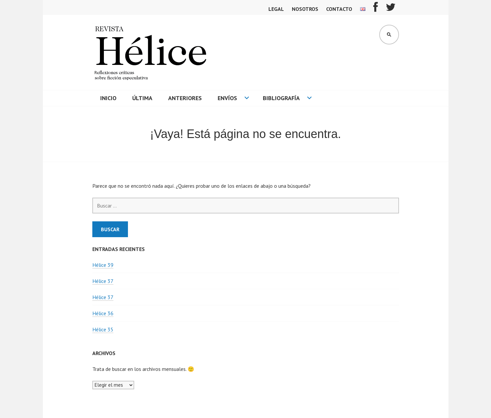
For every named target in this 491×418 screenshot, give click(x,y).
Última (142, 98)
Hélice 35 (102, 329)
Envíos (227, 98)
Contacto (339, 9)
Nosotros (305, 9)
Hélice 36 (102, 313)
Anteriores (185, 98)
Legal (276, 9)
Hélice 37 (102, 281)
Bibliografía (281, 98)
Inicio (108, 98)
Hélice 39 (102, 265)
